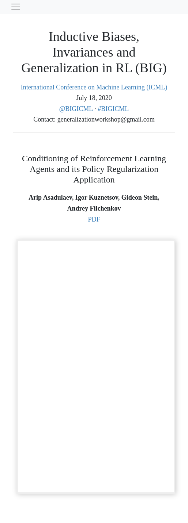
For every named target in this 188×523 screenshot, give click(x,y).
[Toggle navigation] (16, 7)
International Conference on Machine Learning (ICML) (94, 87)
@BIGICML (76, 108)
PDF (94, 219)
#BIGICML (113, 108)
